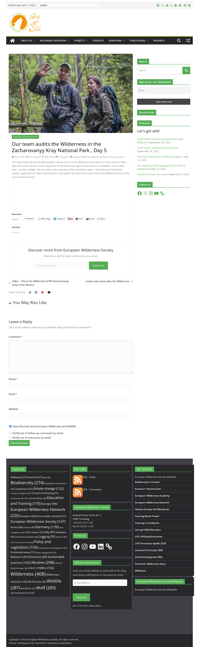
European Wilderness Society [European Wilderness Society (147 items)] (38, 521)
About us (26, 40)
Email (13, 394)
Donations (115, 40)
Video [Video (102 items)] (46, 568)
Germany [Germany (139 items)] (47, 527)
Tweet (15, 219)
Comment (15, 337)
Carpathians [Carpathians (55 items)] (23, 489)
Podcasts (98, 40)
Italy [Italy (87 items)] (49, 532)
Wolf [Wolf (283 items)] (46, 587)
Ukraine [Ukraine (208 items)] (42, 562)
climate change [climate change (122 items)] (48, 488)
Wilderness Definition (53, 40)
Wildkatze (140, 570)
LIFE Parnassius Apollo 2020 (150, 543)
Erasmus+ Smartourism (148, 488)
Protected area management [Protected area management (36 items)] (52, 548)
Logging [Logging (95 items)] (47, 537)
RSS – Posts (84, 477)
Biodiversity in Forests (147, 482)
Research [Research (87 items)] (19, 557)
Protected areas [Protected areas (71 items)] (23, 552)
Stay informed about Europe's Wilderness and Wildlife (42, 426)
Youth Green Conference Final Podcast (157, 147)
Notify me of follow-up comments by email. (38, 433)
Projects (79, 40)
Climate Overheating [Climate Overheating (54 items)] (45, 493)
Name (13, 379)
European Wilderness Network (86, 157)
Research (158, 40)
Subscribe (98, 265)
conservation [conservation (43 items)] (37, 498)
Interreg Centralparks (147, 522)
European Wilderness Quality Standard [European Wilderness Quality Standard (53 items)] (43, 516)
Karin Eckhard (35, 157)
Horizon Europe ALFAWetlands (152, 509)
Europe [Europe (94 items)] (49, 504)
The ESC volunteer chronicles (152, 174)
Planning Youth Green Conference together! (160, 156)
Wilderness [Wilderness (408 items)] (28, 574)
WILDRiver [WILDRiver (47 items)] (28, 588)
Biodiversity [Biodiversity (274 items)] (27, 482)
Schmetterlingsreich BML (149, 557)
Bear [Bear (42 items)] (46, 477)
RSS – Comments (87, 489)
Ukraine (103, 157)
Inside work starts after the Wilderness (109, 281)
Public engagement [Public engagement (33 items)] (46, 552)
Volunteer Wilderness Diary (150, 563)
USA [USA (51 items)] (32, 568)
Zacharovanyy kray (116, 157)
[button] (33, 40)
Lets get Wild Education (148, 529)
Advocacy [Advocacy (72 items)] (19, 477)
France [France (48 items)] (29, 527)
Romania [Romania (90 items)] (38, 557)
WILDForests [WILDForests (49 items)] (37, 581)
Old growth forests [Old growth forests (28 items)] (24, 542)
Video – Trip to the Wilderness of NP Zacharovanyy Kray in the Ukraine (39, 282)
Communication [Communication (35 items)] (19, 498)
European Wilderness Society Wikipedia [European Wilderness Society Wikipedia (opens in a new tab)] (156, 589)
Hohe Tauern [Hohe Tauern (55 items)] (34, 532)
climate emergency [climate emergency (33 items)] (21, 493)
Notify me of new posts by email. (31, 437)
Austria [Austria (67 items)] (35, 477)
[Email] (163, 90)
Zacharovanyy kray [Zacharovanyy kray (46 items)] (22, 592)
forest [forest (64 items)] (17, 527)
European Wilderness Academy (152, 495)
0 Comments (62, 157)
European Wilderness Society (25, 137)
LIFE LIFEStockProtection (148, 536)
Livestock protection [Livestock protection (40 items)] (26, 536)
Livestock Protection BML (149, 550)
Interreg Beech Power (147, 516)
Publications (137, 40)
